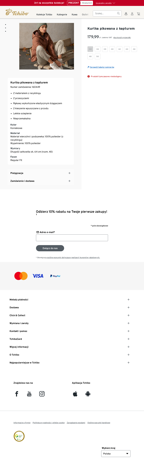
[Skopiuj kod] (86, 3)
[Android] (88, 395)
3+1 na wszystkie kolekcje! (49, 3)
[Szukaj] (118, 13)
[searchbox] (105, 13)
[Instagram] (42, 395)
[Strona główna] (17, 11)
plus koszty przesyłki (122, 37)
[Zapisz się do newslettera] (50, 248)
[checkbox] (90, 49)
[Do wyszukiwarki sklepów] (126, 15)
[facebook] (17, 395)
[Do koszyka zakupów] (139, 15)
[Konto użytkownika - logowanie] (132, 15)
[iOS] (75, 395)
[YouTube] (29, 395)
